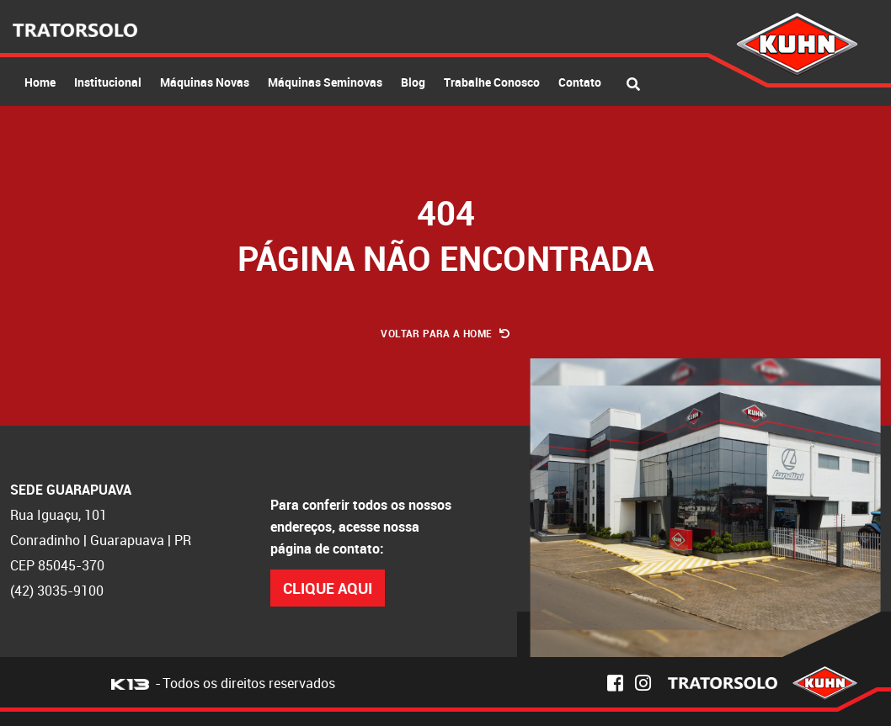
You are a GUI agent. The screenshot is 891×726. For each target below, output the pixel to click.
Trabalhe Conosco (492, 82)
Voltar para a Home (445, 333)
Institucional (107, 82)
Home (40, 82)
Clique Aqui (327, 588)
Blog (413, 82)
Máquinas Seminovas (325, 82)
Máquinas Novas (204, 82)
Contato (579, 82)
